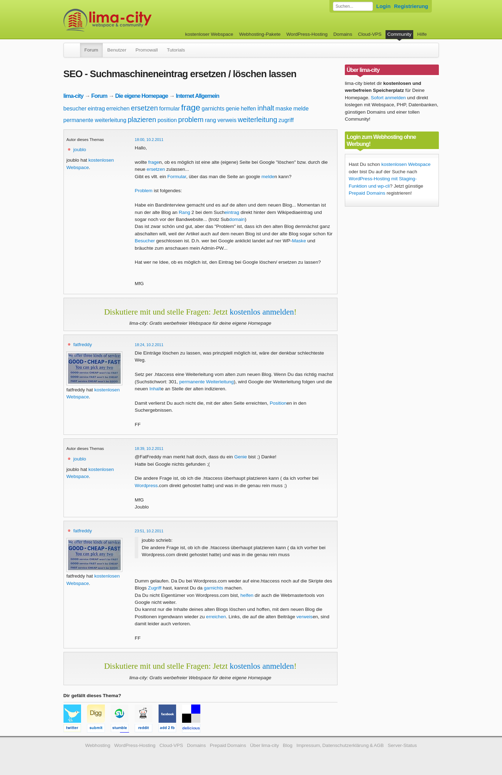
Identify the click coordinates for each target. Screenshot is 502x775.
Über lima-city (264, 745)
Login (383, 6)
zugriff (286, 120)
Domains (342, 34)
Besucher (145, 240)
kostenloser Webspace (209, 34)
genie (232, 109)
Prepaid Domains (367, 193)
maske (283, 109)
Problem (144, 190)
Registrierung (411, 6)
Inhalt (155, 388)
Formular (176, 176)
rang (210, 120)
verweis (226, 120)
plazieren (142, 119)
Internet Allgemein (197, 96)
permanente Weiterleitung (206, 381)
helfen (248, 109)
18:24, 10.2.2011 (149, 345)
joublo (79, 149)
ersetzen (144, 108)
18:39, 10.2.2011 (149, 448)
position (167, 120)
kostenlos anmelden (262, 311)
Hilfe (422, 34)
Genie (240, 456)
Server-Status (402, 745)
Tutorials (176, 50)
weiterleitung (257, 119)
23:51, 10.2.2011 (149, 531)
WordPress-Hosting (307, 34)
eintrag (96, 109)
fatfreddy (82, 344)
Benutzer (116, 50)
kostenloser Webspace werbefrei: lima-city (133, 20)
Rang (184, 212)
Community (399, 34)
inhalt (265, 108)
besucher (75, 109)
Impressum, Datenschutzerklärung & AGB (340, 745)
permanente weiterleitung (95, 120)
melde (301, 109)
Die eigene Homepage (141, 96)
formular (169, 109)
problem (190, 119)
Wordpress (146, 485)
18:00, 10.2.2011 (149, 139)
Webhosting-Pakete (259, 34)
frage (190, 107)
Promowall (146, 50)
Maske (299, 240)
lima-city (73, 96)
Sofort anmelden (388, 97)
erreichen (118, 109)
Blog (287, 745)
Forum (91, 50)
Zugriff (154, 588)
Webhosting (98, 745)
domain (237, 219)
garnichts (213, 109)
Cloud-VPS (369, 34)
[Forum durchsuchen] (353, 6)
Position (278, 403)
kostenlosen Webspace (405, 164)
